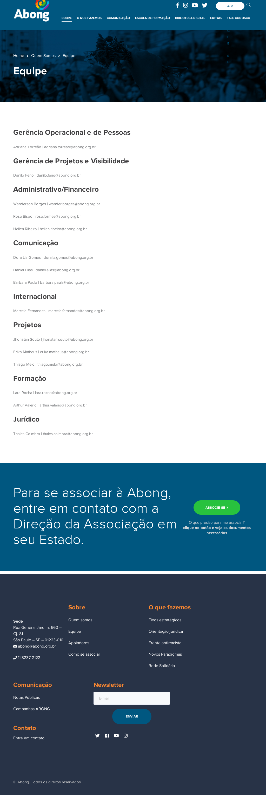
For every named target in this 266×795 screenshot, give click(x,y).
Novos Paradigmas (165, 654)
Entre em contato (28, 738)
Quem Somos (43, 55)
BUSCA (248, 5)
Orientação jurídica (166, 631)
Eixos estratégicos (165, 620)
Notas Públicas (26, 697)
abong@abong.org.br (34, 646)
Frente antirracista (165, 643)
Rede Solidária (162, 665)
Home (18, 55)
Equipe (74, 631)
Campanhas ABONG (31, 709)
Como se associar (84, 654)
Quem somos (80, 620)
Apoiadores (78, 643)
